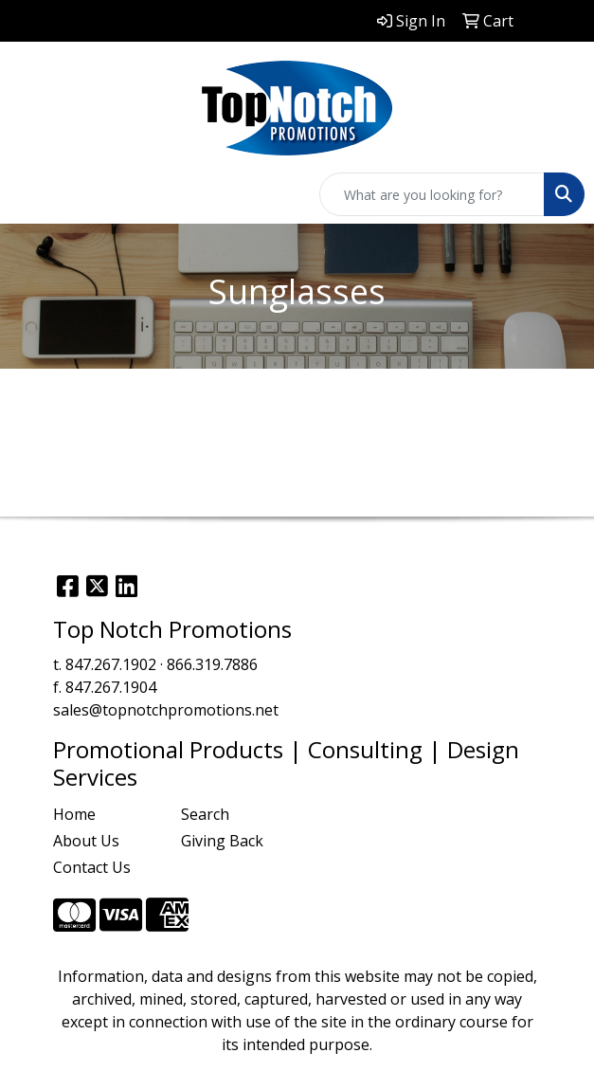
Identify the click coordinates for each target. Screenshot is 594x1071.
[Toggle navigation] (29, 194)
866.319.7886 (212, 664)
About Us (86, 840)
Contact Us (92, 867)
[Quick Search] (432, 194)
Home (74, 814)
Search (205, 814)
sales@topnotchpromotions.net (166, 709)
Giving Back (222, 840)
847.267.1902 (110, 664)
